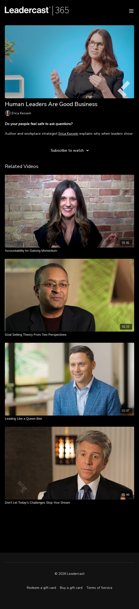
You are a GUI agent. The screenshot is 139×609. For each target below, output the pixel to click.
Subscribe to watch (70, 150)
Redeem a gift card (41, 587)
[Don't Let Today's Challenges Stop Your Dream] (69, 502)
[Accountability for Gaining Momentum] (69, 250)
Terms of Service (99, 587)
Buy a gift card (71, 587)
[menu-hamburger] (131, 11)
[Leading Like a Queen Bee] (69, 418)
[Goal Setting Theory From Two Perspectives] (69, 334)
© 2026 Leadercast (69, 574)
